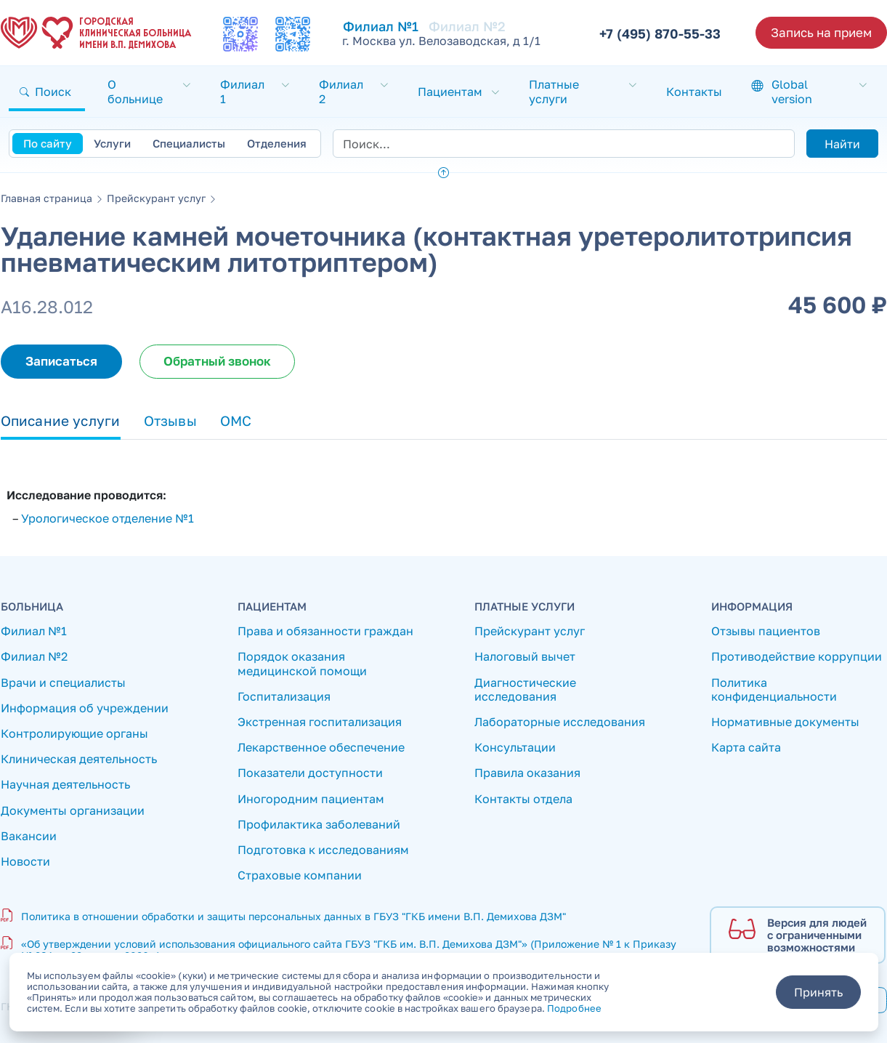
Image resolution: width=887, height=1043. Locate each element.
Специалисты (189, 143)
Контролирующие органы (74, 734)
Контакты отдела (523, 799)
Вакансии (29, 836)
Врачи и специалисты (63, 683)
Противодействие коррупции (796, 657)
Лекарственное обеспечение (321, 747)
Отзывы (170, 420)
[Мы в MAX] (240, 34)
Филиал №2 (467, 26)
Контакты (694, 91)
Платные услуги (554, 91)
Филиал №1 (34, 631)
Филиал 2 (341, 91)
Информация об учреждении (85, 708)
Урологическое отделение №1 (107, 518)
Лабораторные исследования (559, 722)
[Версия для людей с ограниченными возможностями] (798, 935)
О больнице (135, 91)
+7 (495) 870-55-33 (660, 33)
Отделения (277, 143)
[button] (47, 91)
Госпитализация (284, 697)
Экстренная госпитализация (320, 722)
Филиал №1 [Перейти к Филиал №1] (380, 26)
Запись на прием (821, 32)
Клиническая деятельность (79, 759)
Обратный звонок (217, 361)
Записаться (61, 361)
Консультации (515, 747)
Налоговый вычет (524, 657)
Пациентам (450, 91)
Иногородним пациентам (311, 799)
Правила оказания (527, 773)
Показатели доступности (310, 773)
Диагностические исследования (525, 690)
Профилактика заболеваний (319, 824)
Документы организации (73, 811)
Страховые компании (300, 875)
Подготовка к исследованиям (323, 850)
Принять (818, 992)
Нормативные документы (785, 722)
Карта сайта (746, 747)
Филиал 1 (242, 91)
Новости (25, 862)
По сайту (47, 143)
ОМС (236, 420)
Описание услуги (61, 420)
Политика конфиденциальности (774, 690)
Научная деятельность (65, 785)
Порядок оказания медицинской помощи (302, 663)
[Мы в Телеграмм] (292, 34)
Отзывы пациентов (765, 631)
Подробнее (574, 1008)
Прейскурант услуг (156, 198)
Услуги (112, 143)
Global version (791, 91)
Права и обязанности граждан (325, 631)
